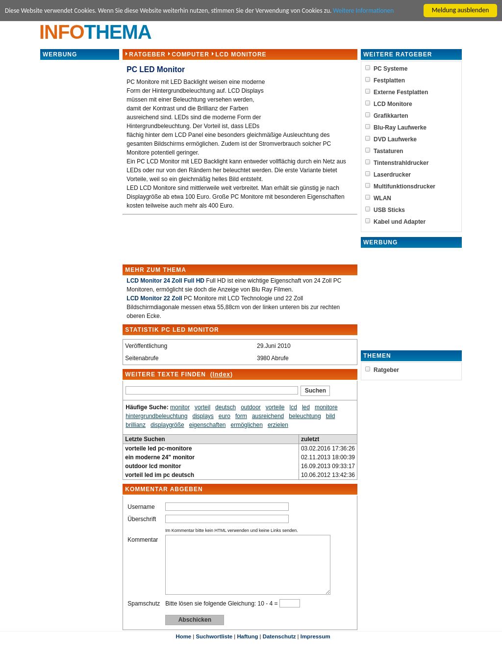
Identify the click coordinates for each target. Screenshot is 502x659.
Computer (190, 54)
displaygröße (167, 425)
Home (183, 648)
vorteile (275, 407)
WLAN (382, 198)
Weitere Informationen (371, 10)
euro (224, 416)
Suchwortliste (214, 648)
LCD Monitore (240, 54)
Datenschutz (279, 648)
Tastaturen (388, 151)
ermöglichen (246, 425)
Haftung (247, 648)
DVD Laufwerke (395, 139)
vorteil (202, 407)
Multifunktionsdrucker (404, 186)
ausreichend (268, 416)
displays (202, 416)
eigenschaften (207, 425)
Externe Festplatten (401, 92)
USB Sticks (389, 210)
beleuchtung (305, 416)
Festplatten (389, 80)
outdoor (251, 407)
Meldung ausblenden (460, 10)
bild (330, 416)
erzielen (278, 425)
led (306, 407)
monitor (180, 407)
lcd (293, 407)
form (241, 416)
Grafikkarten (391, 115)
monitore (326, 407)
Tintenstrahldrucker (401, 162)
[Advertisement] (80, 208)
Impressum (315, 648)
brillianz (136, 425)
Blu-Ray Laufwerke (400, 127)
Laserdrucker (392, 174)
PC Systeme (390, 68)
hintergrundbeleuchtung (156, 416)
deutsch (225, 407)
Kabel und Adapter (400, 221)
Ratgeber (147, 54)
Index (221, 374)
